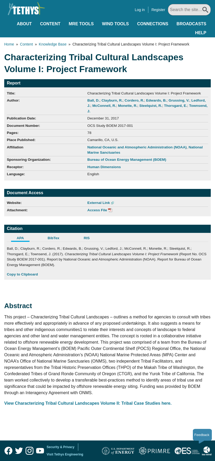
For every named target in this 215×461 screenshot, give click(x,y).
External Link (98, 203)
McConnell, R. (104, 106)
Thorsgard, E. (175, 106)
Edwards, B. (156, 100)
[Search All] (189, 10)
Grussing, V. (179, 100)
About (24, 24)
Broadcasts (191, 24)
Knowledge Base (52, 44)
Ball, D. (93, 100)
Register (158, 10)
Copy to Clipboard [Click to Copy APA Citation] (22, 274)
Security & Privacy (60, 447)
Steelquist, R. (150, 106)
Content (50, 24)
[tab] (23, 238)
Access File (97, 210)
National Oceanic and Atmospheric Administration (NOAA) (137, 147)
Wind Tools (115, 24)
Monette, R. (127, 106)
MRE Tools (81, 24)
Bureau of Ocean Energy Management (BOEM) (126, 160)
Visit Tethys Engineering (65, 454)
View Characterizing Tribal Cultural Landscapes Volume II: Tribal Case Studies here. (88, 403)
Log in (140, 10)
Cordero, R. (134, 100)
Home (9, 44)
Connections (152, 24)
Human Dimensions (104, 167)
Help (200, 33)
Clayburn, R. (112, 100)
